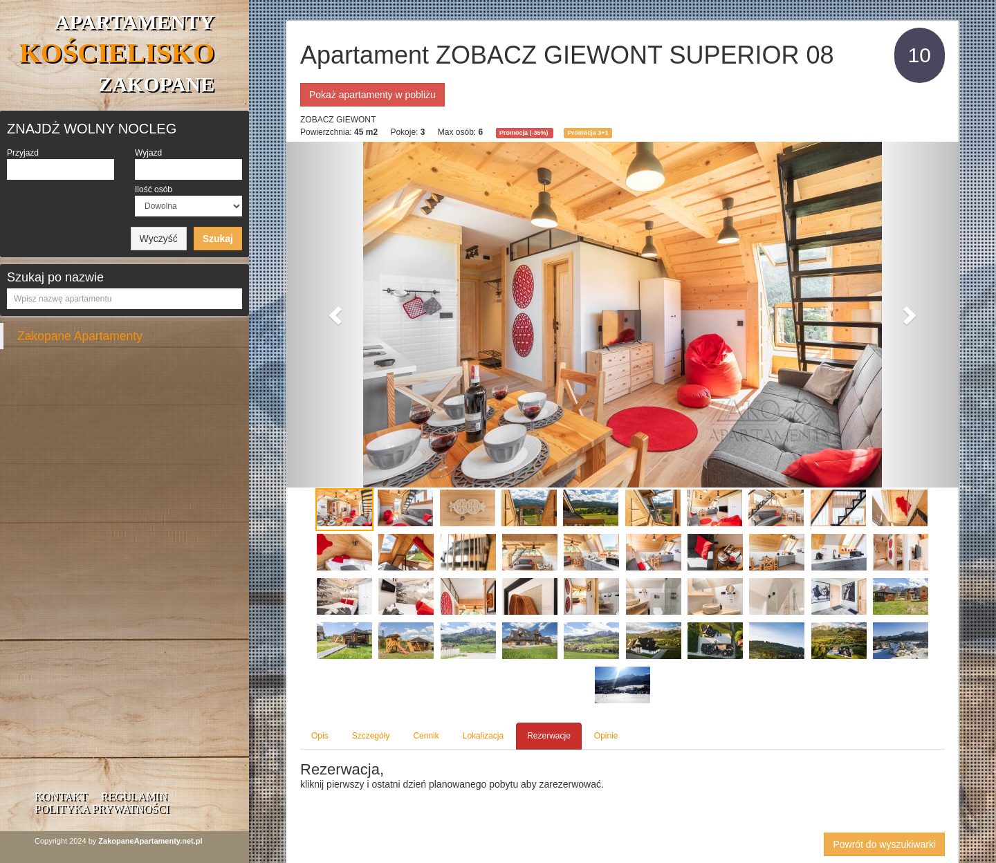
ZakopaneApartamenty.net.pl (150, 841)
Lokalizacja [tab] (483, 736)
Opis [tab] (320, 736)
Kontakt (61, 796)
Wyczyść (159, 238)
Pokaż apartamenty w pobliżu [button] (372, 94)
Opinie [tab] (606, 736)
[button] (336, 315)
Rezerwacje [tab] (549, 736)
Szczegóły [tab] (371, 736)
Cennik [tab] (426, 736)
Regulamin (134, 796)
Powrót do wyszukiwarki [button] (884, 844)
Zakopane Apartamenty (79, 336)
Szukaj (218, 238)
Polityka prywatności (102, 809)
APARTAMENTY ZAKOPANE (116, 52)
